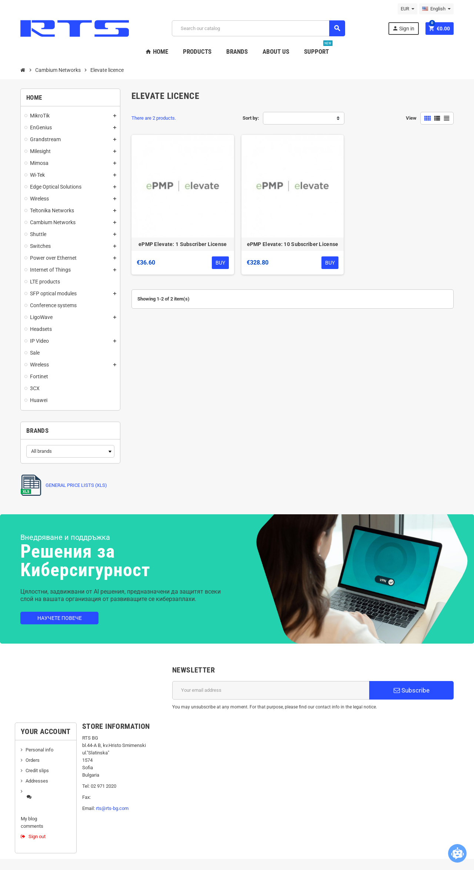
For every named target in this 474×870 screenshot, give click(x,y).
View (411, 118)
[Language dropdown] (436, 8)
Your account (46, 731)
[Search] (258, 28)
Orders (33, 760)
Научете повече (59, 618)
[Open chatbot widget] (457, 853)
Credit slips (37, 770)
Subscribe (412, 690)
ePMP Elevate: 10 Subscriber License (292, 244)
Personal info (39, 750)
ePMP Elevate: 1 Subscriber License (182, 244)
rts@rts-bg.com (112, 808)
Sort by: (251, 118)
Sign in (403, 28)
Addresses (37, 781)
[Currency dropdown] (407, 8)
